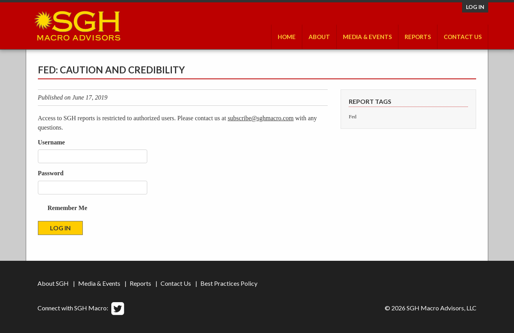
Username (51, 142)
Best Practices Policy (228, 283)
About (319, 36)
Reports (418, 36)
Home (287, 36)
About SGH (53, 283)
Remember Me (67, 208)
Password (51, 173)
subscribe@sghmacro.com (261, 118)
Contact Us (463, 36)
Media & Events (367, 36)
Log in (475, 7)
